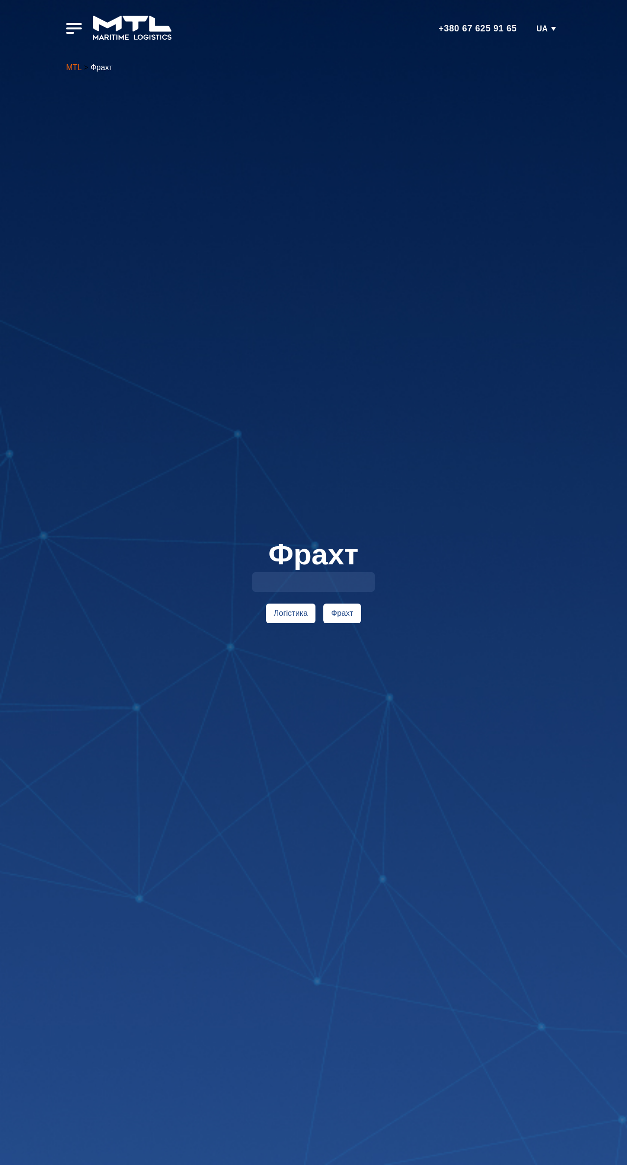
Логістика (291, 613)
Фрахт (342, 613)
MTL (73, 67)
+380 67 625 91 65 (477, 28)
